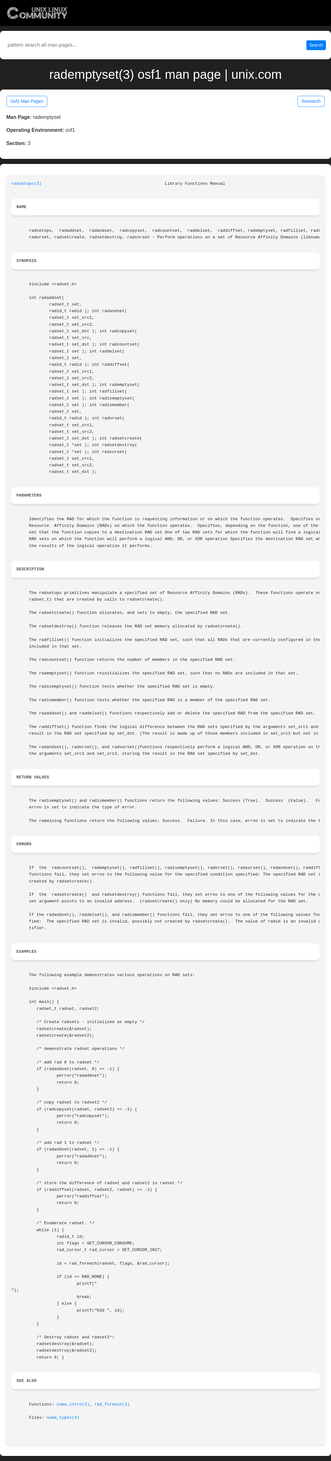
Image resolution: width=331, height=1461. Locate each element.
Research (311, 101)
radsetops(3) (26, 183)
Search (316, 45)
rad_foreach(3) (112, 1404)
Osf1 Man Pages (26, 101)
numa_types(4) (63, 1417)
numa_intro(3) (73, 1404)
